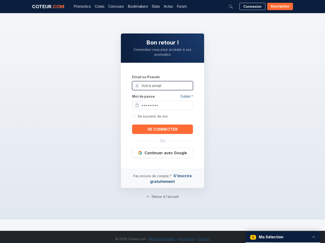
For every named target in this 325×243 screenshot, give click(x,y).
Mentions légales (162, 239)
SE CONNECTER (162, 129)
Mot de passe (143, 96)
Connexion (252, 6)
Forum (182, 6)
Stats (156, 6)
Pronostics (82, 6)
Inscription (280, 6)
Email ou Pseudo (146, 77)
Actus (168, 6)
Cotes (100, 6)
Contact (204, 239)
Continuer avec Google (162, 153)
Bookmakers (138, 6)
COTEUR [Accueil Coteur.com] (48, 6)
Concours (116, 6)
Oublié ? (186, 96)
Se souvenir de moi (153, 116)
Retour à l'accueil (163, 197)
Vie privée (186, 239)
